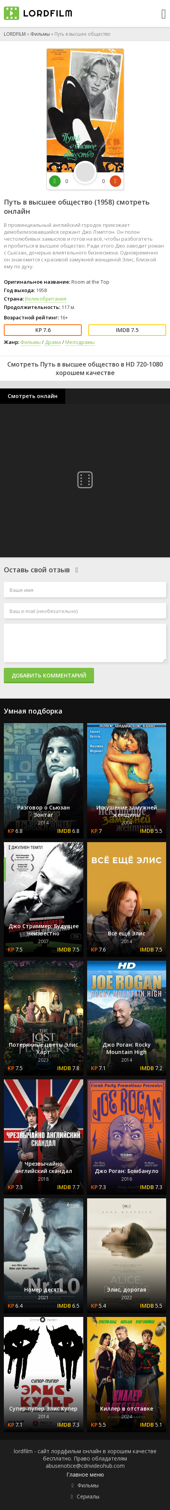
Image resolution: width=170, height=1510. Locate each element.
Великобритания (45, 298)
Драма (53, 342)
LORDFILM (15, 34)
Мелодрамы (80, 342)
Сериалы (88, 1496)
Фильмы (40, 34)
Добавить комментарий (49, 675)
